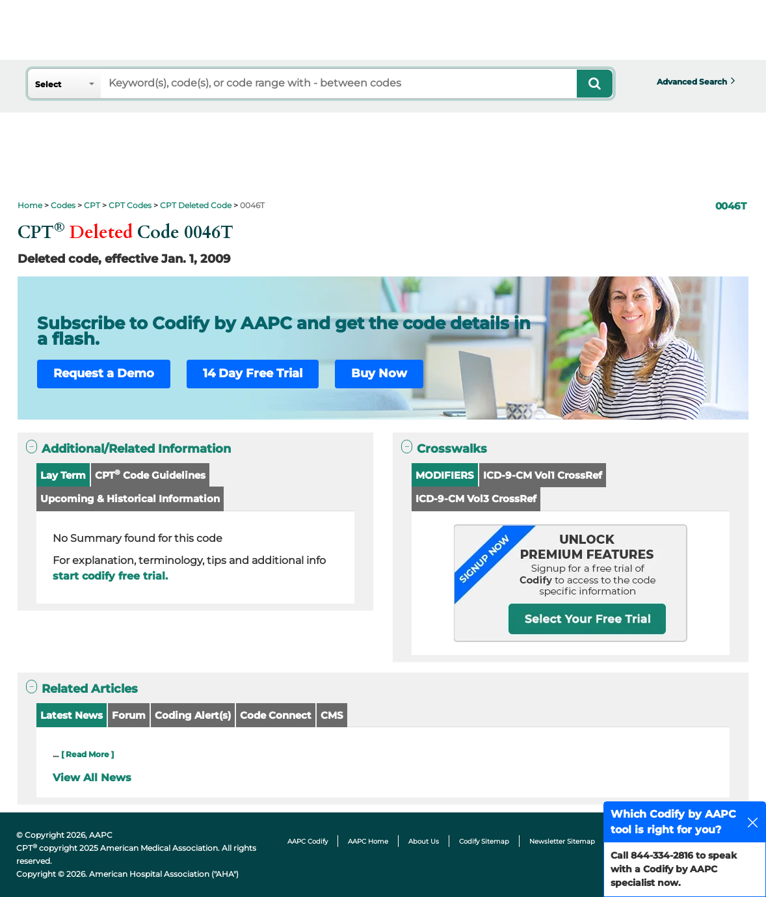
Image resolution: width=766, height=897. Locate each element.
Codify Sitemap (484, 841)
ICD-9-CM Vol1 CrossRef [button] (542, 475)
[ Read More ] (87, 754)
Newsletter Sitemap (562, 841)
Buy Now (379, 373)
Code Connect (275, 715)
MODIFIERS (445, 475)
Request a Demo (103, 373)
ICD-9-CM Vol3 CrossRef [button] (476, 498)
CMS (332, 715)
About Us (423, 841)
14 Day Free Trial (252, 373)
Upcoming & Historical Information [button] (130, 498)
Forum (129, 715)
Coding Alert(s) (193, 715)
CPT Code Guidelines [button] (150, 474)
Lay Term (63, 475)
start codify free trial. (110, 576)
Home (30, 205)
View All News (92, 777)
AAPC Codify (307, 841)
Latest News (71, 715)
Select (48, 84)
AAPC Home (368, 841)
